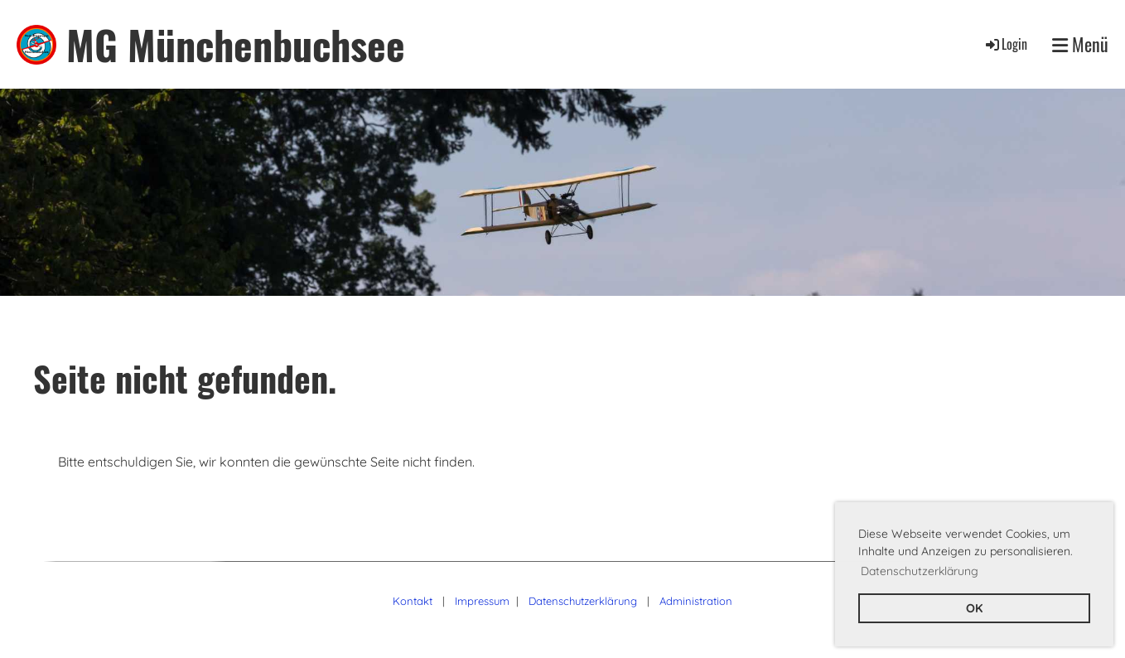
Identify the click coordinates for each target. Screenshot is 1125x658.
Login (1005, 44)
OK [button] (974, 608)
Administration (695, 600)
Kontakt (412, 600)
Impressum (482, 600)
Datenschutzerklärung (583, 600)
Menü (1080, 44)
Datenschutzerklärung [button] (919, 571)
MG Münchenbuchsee (235, 44)
